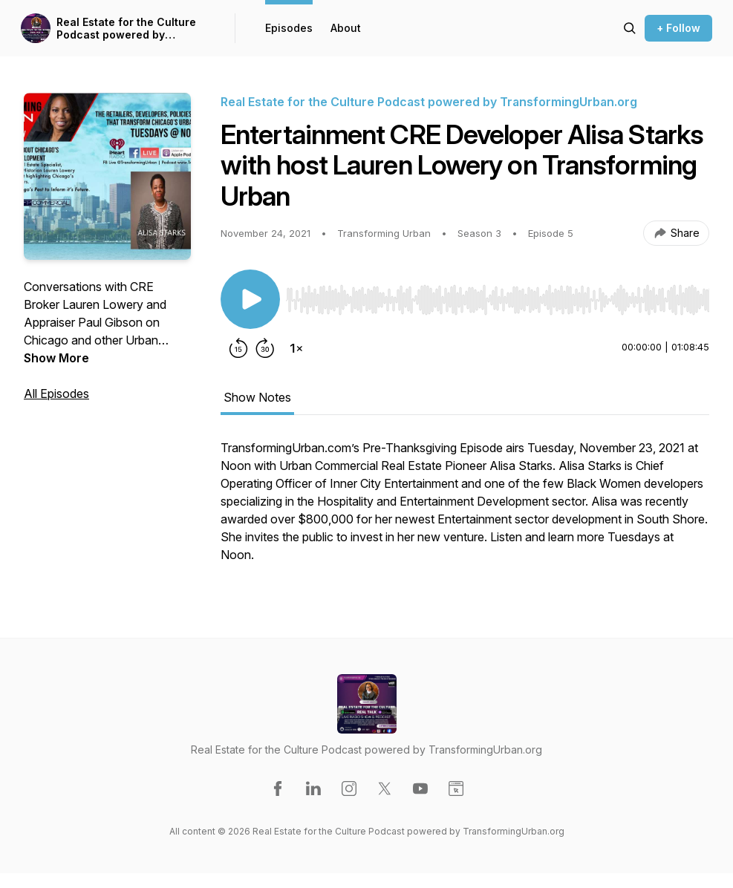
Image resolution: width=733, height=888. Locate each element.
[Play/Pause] (250, 299)
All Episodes (56, 393)
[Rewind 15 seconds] (238, 348)
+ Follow (678, 28)
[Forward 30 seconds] (265, 348)
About (345, 28)
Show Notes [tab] (257, 397)
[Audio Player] (497, 295)
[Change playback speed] (296, 348)
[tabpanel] (465, 508)
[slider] (497, 300)
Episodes (289, 28)
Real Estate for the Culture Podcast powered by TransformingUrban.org (126, 29)
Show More (56, 357)
